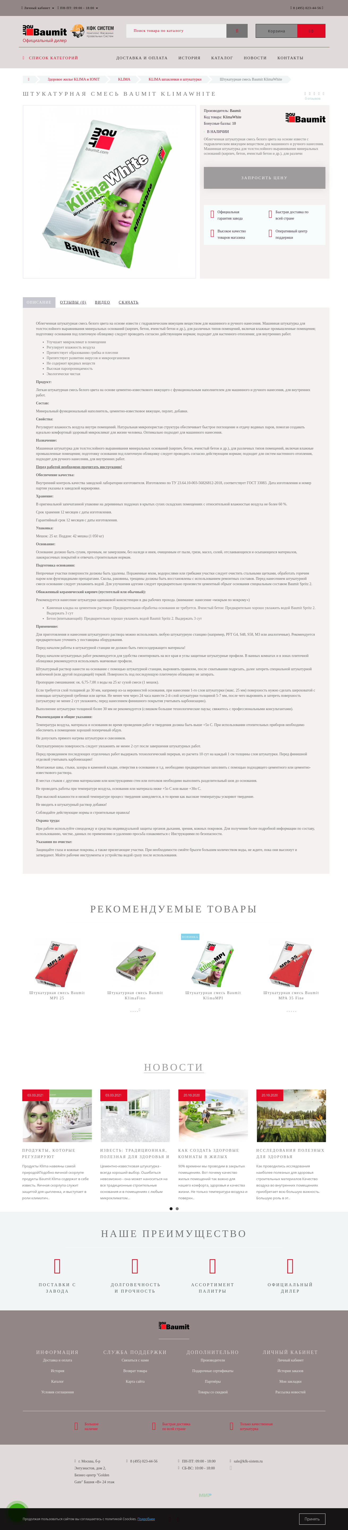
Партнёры (213, 1382)
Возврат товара (135, 1371)
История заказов (290, 1371)
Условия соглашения (57, 1392)
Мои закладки (291, 1382)
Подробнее (146, 1519)
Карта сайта (135, 1382)
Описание (39, 302)
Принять (312, 1518)
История (190, 58)
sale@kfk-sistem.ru (248, 1461)
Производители (213, 1360)
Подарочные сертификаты (212, 1371)
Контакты (294, 58)
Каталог (224, 58)
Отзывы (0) (73, 302)
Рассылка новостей (290, 1392)
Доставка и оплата (142, 58)
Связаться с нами (135, 1360)
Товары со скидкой (213, 1392)
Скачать (129, 302)
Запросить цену (264, 178)
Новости (257, 58)
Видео (102, 302)
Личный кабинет (290, 1360)
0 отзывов (313, 98)
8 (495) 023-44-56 (144, 1461)
